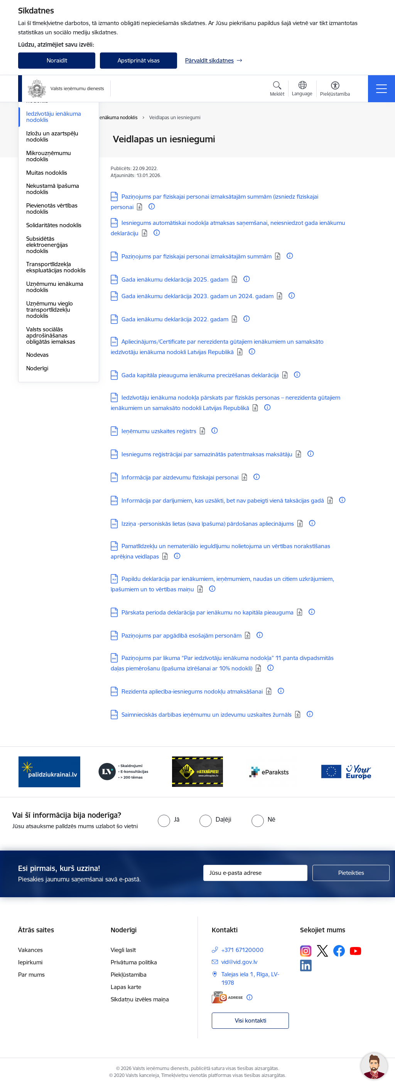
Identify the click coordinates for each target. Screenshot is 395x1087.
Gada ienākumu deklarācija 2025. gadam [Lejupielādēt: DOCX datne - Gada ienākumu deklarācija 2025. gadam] (175, 279)
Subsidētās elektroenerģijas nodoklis (47, 336)
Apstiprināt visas (139, 60)
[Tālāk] (364, 771)
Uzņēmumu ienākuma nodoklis (54, 378)
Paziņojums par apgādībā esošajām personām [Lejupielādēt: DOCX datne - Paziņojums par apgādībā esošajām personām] (181, 635)
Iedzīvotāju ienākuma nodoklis (53, 208)
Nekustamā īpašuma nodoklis (52, 280)
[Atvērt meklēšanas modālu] (277, 90)
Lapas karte (126, 987)
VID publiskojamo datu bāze (55, 142)
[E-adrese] (227, 997)
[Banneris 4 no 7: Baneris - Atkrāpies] (197, 771)
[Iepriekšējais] (30, 771)
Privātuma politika (134, 962)
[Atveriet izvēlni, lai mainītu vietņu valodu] (302, 89)
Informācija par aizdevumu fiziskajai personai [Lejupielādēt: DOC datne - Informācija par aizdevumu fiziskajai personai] (180, 477)
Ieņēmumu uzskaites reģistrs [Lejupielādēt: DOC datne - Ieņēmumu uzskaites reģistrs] (159, 431)
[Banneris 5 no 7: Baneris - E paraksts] (271, 771)
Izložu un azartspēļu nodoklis (52, 228)
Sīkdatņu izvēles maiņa (140, 999)
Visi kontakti (250, 1020)
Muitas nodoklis (46, 264)
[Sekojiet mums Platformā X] (322, 951)
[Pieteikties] (351, 873)
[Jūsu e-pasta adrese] (255, 873)
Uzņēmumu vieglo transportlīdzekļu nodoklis (49, 401)
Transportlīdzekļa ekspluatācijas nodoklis (56, 359)
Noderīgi (37, 460)
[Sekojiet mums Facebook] (339, 951)
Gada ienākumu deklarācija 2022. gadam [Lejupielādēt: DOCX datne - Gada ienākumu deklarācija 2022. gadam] (175, 319)
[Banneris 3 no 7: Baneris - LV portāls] (123, 771)
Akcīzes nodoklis (47, 159)
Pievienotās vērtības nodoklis (52, 300)
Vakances (30, 950)
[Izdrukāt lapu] (366, 136)
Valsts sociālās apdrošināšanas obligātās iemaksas (50, 427)
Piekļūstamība (129, 974)
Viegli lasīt (123, 950)
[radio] (168, 819)
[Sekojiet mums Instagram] (306, 951)
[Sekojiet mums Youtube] (355, 950)
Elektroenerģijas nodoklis (47, 189)
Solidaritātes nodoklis (53, 317)
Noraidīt (57, 60)
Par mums (31, 974)
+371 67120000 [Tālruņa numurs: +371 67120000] (242, 950)
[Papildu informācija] (152, 206)
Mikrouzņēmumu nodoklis (48, 248)
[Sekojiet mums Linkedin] (306, 965)
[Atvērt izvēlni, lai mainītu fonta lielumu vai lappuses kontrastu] (335, 90)
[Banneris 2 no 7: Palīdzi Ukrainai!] (49, 771)
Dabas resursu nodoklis (57, 172)
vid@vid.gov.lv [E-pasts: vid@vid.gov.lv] (239, 961)
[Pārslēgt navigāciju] (381, 88)
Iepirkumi (30, 962)
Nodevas (37, 446)
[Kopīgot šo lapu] (366, 155)
